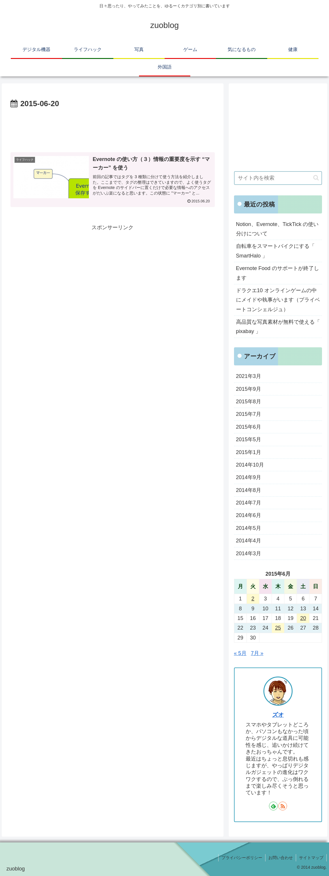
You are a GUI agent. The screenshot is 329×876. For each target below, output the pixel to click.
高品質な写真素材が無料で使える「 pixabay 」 (278, 326)
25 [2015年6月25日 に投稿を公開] (278, 628)
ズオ (278, 715)
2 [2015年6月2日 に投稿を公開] (252, 599)
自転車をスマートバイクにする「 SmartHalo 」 (275, 250)
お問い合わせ (280, 857)
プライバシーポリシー (241, 857)
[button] (316, 177)
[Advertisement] (112, 128)
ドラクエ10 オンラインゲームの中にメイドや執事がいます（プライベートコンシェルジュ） (278, 300)
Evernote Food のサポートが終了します (277, 273)
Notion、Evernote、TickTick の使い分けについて (277, 228)
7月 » (257, 653)
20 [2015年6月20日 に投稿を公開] (303, 618)
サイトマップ (311, 857)
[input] (278, 178)
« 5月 (240, 653)
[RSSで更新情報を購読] (282, 806)
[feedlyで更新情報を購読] (273, 806)
